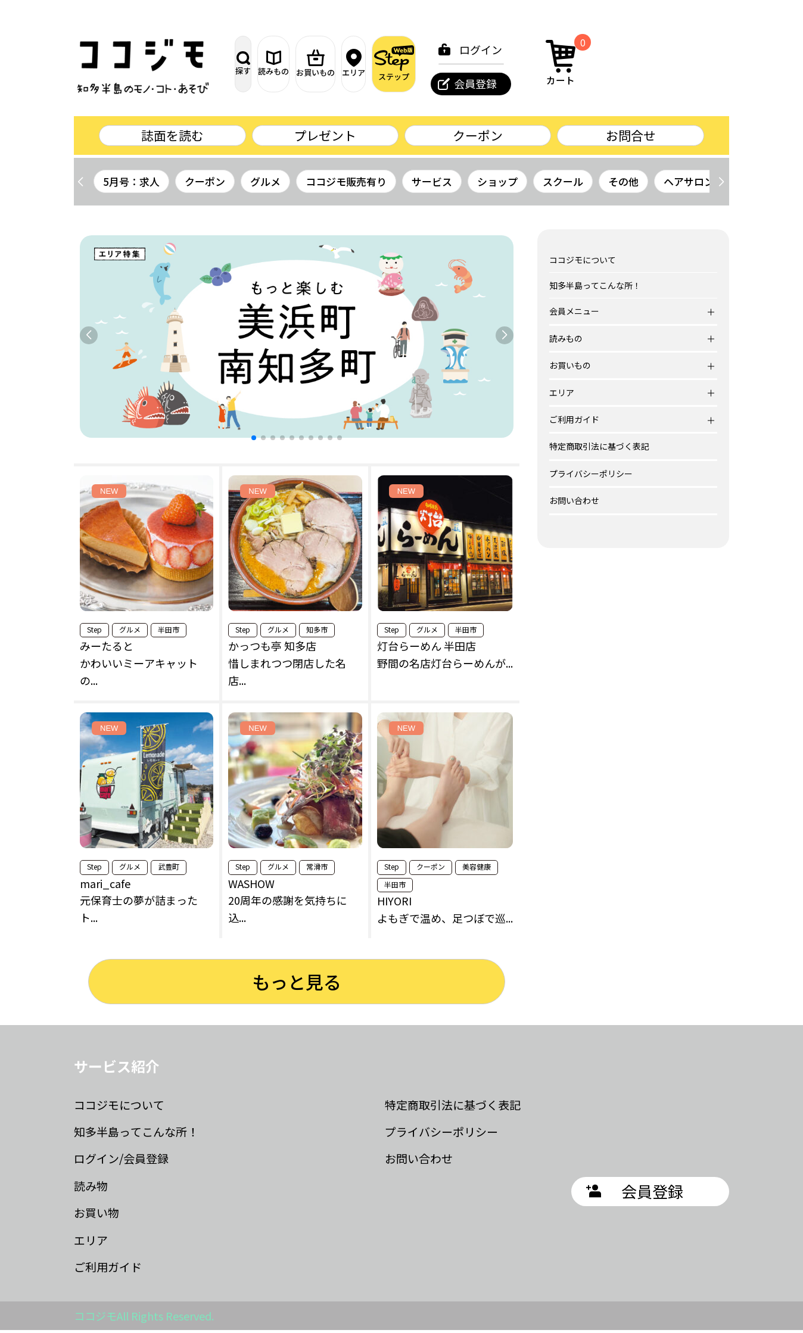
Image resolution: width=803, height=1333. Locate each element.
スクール (563, 184)
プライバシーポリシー (591, 476)
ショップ (497, 184)
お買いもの (388, 63)
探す (263, 63)
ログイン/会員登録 (121, 1161)
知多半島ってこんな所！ (595, 288)
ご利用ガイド (108, 1270)
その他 (623, 184)
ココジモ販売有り (346, 184)
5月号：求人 (131, 184)
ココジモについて (582, 263)
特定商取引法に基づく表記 (599, 449)
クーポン (477, 136)
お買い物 (96, 1215)
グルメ (265, 184)
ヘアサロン (689, 184)
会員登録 (601, 83)
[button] (721, 185)
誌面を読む (172, 136)
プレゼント (325, 136)
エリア (450, 63)
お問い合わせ (574, 503)
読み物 (91, 1189)
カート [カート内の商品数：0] (690, 62)
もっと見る (296, 984)
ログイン (606, 49)
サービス (432, 184)
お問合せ (630, 136)
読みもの (326, 63)
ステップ (513, 63)
